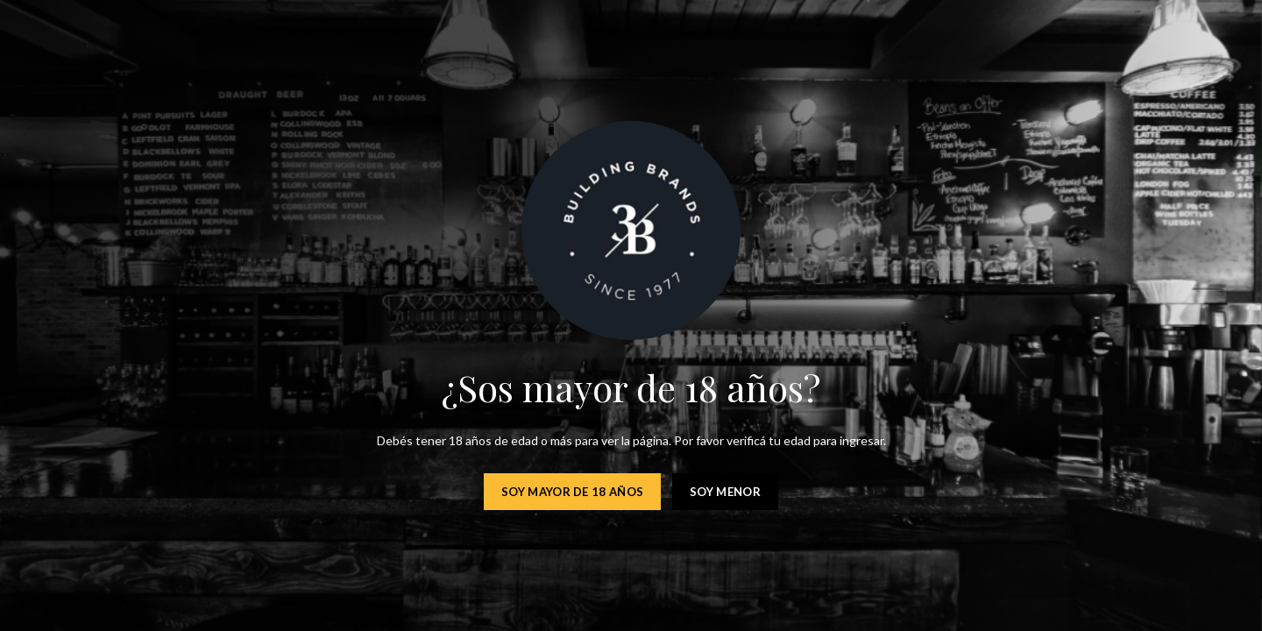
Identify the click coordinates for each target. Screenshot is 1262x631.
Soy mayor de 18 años (572, 492)
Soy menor (725, 492)
